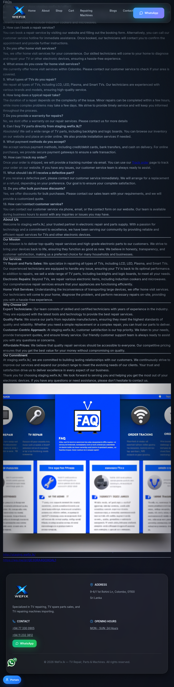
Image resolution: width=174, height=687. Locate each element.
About (46, 10)
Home (32, 10)
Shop (59, 10)
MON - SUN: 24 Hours (104, 628)
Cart (71, 10)
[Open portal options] (12, 680)
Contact (128, 10)
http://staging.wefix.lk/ (19, 554)
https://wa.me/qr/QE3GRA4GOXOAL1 (29, 560)
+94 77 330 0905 (23, 628)
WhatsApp (148, 13)
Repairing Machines (86, 13)
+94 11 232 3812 (22, 635)
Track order (140, 162)
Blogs (113, 10)
